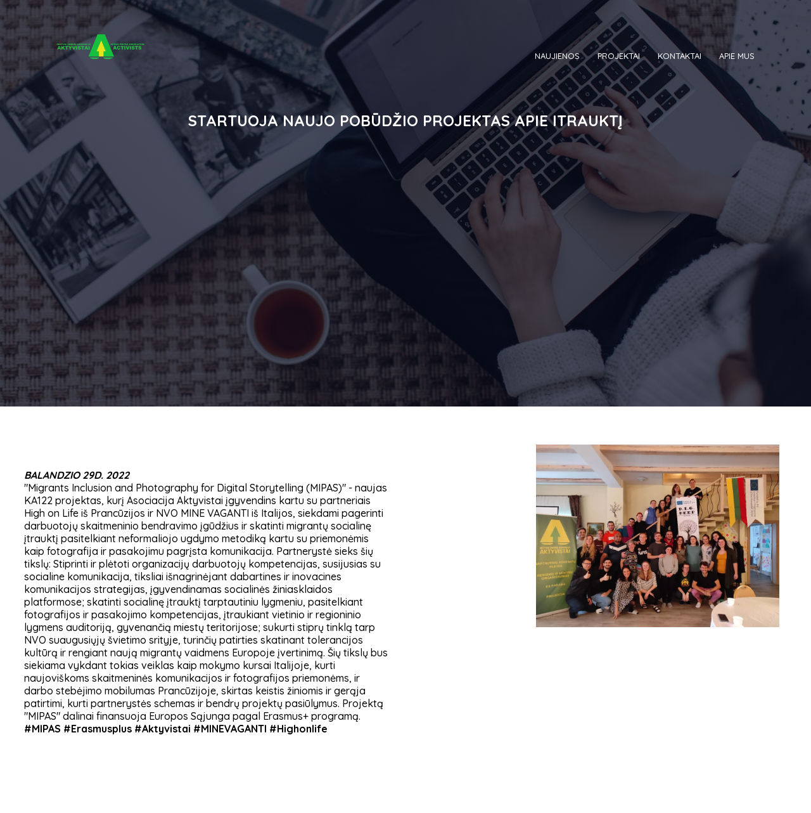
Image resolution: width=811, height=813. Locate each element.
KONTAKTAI (679, 56)
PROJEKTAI (618, 56)
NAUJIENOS (557, 56)
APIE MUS (737, 56)
